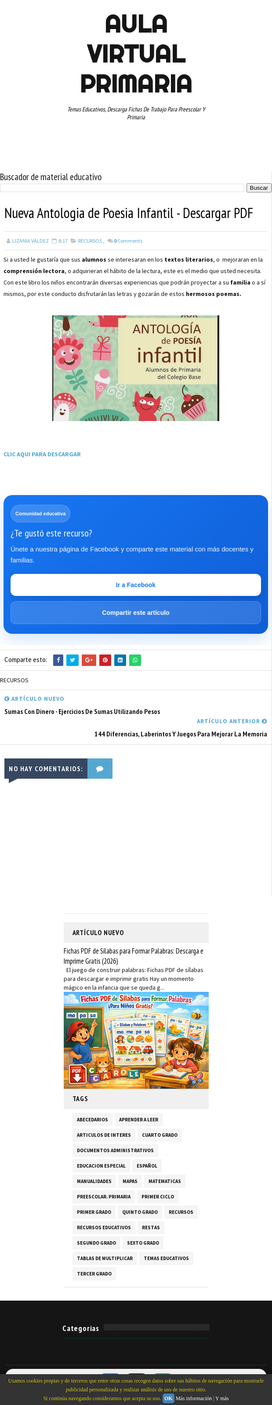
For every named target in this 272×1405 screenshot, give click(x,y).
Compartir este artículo (135, 612)
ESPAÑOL (147, 1166)
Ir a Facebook (136, 584)
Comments (128, 240)
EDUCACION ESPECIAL (101, 1166)
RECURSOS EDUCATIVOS (104, 1227)
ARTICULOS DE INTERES (104, 1135)
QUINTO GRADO (140, 1212)
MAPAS (130, 1181)
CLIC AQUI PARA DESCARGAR (42, 454)
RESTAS (151, 1227)
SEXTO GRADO (143, 1243)
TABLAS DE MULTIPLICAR (105, 1258)
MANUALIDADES (94, 1181)
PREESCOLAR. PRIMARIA (104, 1197)
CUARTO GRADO (160, 1135)
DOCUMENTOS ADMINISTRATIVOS (115, 1150)
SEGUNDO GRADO (96, 1243)
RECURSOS (90, 240)
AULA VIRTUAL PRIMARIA (136, 54)
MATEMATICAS (165, 1181)
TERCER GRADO (94, 1274)
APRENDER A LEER (138, 1120)
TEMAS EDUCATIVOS (166, 1258)
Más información (194, 1398)
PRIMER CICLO (157, 1197)
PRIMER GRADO (94, 1212)
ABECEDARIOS (92, 1120)
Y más (222, 1398)
